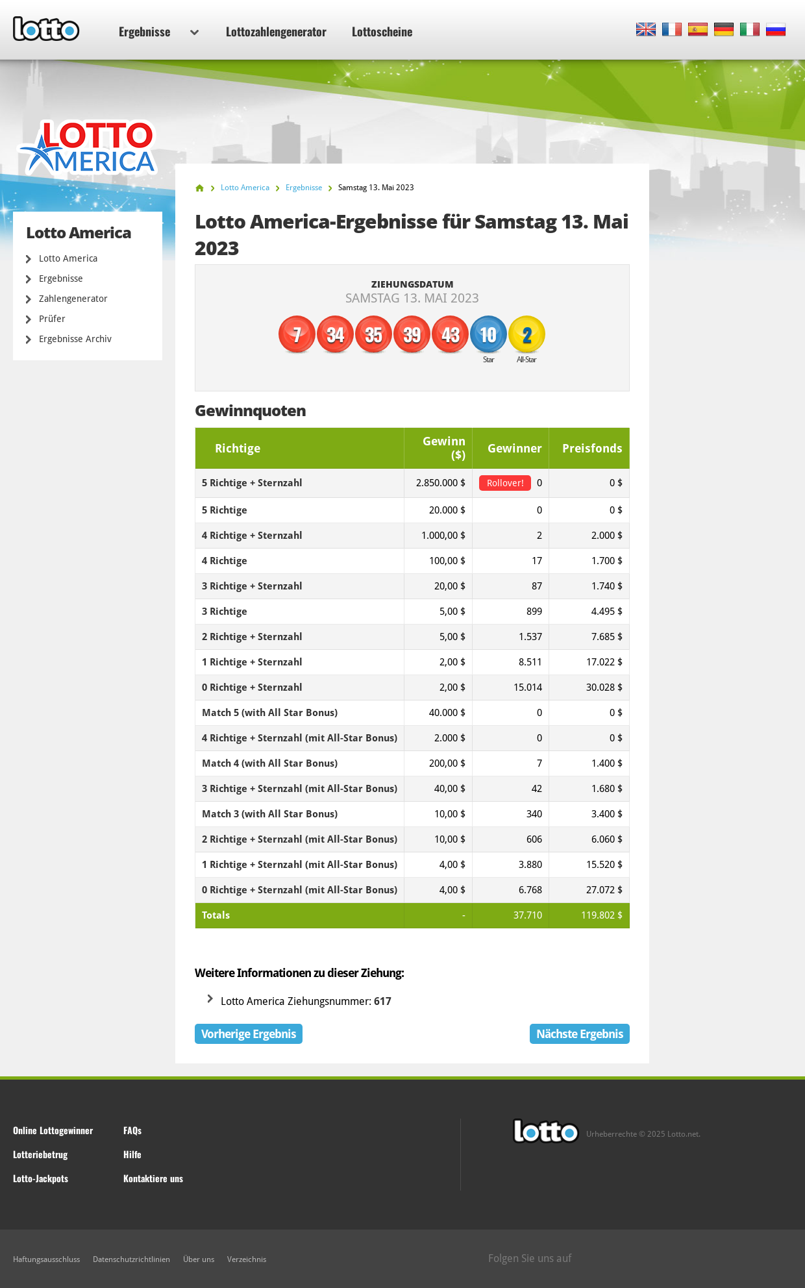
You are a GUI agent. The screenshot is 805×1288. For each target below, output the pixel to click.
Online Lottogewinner (53, 1130)
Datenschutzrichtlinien (131, 1259)
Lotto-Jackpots (40, 1178)
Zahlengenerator (73, 298)
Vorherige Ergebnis (248, 1034)
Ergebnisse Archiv (75, 339)
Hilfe (132, 1154)
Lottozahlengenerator (276, 31)
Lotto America (68, 258)
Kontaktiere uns (153, 1178)
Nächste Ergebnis (579, 1034)
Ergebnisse (159, 31)
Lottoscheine (382, 31)
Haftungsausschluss (46, 1259)
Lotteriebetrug (40, 1154)
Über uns (198, 1259)
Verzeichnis (246, 1259)
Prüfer (52, 319)
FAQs (132, 1130)
